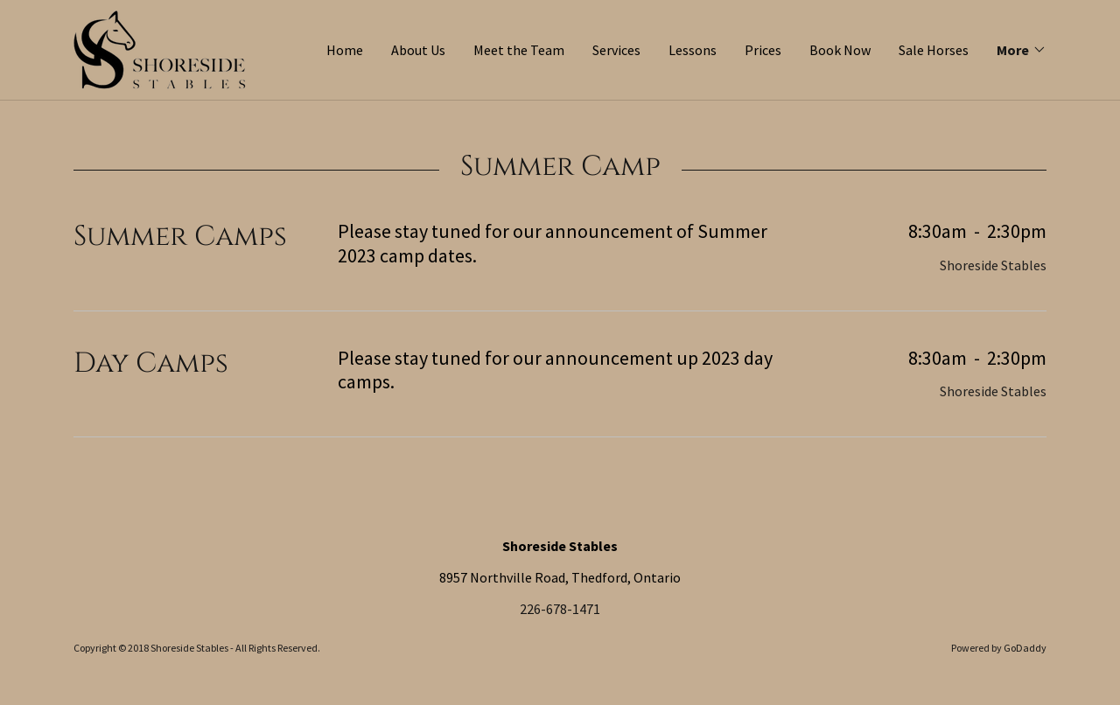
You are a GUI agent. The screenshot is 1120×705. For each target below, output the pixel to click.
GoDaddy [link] (1025, 647)
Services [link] (616, 50)
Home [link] (344, 50)
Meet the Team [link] (518, 50)
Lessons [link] (692, 50)
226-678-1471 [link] (560, 609)
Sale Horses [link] (934, 50)
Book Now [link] (840, 50)
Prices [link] (763, 50)
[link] (160, 48)
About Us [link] (418, 50)
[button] (1021, 49)
